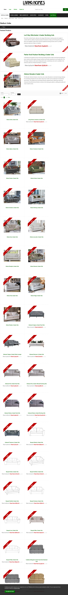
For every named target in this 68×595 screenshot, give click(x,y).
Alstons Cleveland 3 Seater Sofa (11, 149)
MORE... (47, 15)
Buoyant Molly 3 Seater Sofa (11, 413)
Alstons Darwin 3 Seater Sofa (34, 149)
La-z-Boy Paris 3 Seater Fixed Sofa (34, 501)
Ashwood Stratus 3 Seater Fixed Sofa (56, 296)
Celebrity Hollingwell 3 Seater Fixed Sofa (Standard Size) (33, 414)
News (3, 576)
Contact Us (4, 580)
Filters (3, 27)
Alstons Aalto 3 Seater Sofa (11, 120)
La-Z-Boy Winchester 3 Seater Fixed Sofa (11, 530)
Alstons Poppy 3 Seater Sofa (34, 237)
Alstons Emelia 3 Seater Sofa (57, 149)
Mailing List (4, 581)
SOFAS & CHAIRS (5, 15)
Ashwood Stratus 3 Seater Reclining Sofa (11, 325)
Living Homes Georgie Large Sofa (34, 560)
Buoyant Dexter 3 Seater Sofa (11, 354)
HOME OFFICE (33, 15)
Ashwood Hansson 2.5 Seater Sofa (56, 266)
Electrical (4, 583)
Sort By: (5, 93)
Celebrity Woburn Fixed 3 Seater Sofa (11, 442)
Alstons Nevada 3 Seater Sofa (34, 74)
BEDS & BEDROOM (24, 15)
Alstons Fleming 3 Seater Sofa (34, 178)
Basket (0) (22, 9)
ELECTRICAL (53, 15)
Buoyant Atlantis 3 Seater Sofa (56, 325)
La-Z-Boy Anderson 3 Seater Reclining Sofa (11, 472)
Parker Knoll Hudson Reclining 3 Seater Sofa (39, 54)
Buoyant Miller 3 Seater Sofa (57, 384)
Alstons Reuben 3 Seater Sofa (56, 237)
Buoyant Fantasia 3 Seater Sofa (11, 384)
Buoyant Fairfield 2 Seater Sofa (33, 354)
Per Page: (13, 93)
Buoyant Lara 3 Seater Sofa (34, 384)
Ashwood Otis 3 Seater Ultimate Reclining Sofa (34, 296)
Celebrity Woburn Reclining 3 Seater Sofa (34, 442)
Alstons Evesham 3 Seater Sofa (11, 178)
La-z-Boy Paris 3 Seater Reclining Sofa (57, 501)
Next (9, 97)
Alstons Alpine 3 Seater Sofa (57, 120)
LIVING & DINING (14, 15)
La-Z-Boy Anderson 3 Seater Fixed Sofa (56, 442)
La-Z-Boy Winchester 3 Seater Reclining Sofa (39, 35)
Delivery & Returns (23, 578)
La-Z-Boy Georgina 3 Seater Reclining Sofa (11, 501)
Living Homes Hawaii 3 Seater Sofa (56, 560)
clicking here (17, 588)
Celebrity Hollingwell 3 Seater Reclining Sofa (56, 413)
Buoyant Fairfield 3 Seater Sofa (56, 354)
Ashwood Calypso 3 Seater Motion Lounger (34, 266)
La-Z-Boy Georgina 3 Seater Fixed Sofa (57, 472)
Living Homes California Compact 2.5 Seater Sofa (11, 560)
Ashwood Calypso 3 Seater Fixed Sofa (11, 266)
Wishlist (15, 9)
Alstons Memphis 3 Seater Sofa (34, 208)
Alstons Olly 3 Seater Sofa (11, 237)
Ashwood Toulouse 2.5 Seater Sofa (34, 325)
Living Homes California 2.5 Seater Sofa (56, 530)
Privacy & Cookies (22, 580)
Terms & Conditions (23, 576)
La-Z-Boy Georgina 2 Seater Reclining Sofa (34, 472)
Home (5, 9)
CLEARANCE (41, 15)
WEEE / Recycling (22, 581)
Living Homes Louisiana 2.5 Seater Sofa (34, 120)
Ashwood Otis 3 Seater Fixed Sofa (11, 296)
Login (10, 9)
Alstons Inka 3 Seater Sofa (56, 178)
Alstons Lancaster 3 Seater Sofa (11, 208)
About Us (4, 578)
